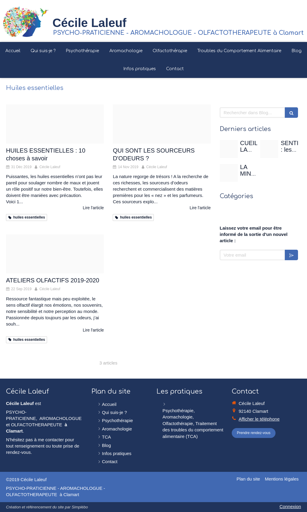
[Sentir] (269, 149)
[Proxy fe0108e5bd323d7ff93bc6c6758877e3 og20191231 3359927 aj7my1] (55, 124)
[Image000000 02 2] (55, 254)
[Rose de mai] (229, 149)
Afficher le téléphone (259, 418)
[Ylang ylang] (161, 124)
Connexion (290, 506)
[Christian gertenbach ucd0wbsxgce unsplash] (229, 173)
